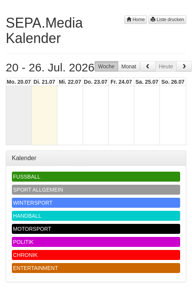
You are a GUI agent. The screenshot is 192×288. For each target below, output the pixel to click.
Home (136, 19)
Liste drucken (167, 19)
